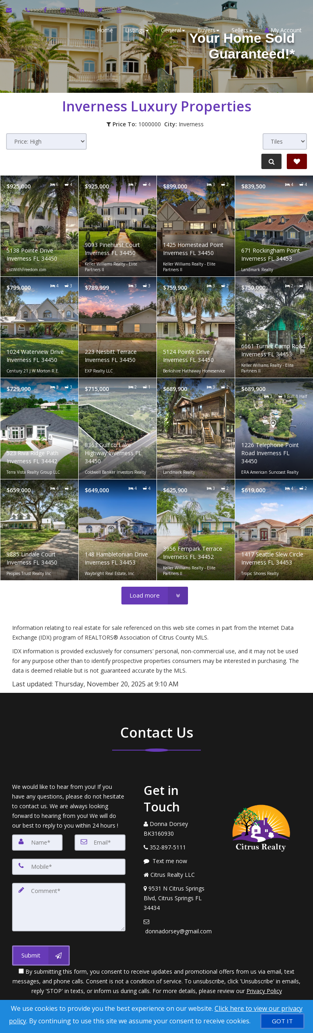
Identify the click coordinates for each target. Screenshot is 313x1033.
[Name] (37, 842)
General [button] (172, 30)
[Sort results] (46, 141)
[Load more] (154, 595)
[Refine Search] (271, 161)
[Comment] (68, 907)
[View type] (285, 141)
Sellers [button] (241, 30)
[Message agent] (178, 861)
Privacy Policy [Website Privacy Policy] (264, 991)
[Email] (100, 842)
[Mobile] (68, 867)
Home (104, 30)
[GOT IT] (282, 1021)
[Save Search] (297, 161)
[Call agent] (28, 10)
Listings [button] (136, 30)
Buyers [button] (207, 30)
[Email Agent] (12, 10)
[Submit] (41, 955)
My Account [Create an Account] (282, 30)
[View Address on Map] (178, 898)
